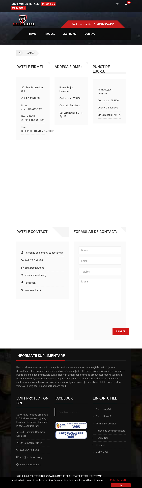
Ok (120, 485)
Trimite (120, 331)
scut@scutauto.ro (34, 267)
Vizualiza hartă (33, 290)
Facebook (30, 282)
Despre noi (70, 33)
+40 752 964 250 (34, 260)
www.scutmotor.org (35, 275)
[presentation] (104, 319)
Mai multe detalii (118, 480)
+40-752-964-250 (29, 450)
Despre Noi (100, 437)
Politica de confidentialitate (109, 430)
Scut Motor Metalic (69, 412)
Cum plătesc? (102, 416)
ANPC (99, 452)
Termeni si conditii (104, 423)
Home (32, 33)
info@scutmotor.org (31, 457)
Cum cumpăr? (102, 409)
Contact (91, 33)
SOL (107, 452)
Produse (49, 33)
